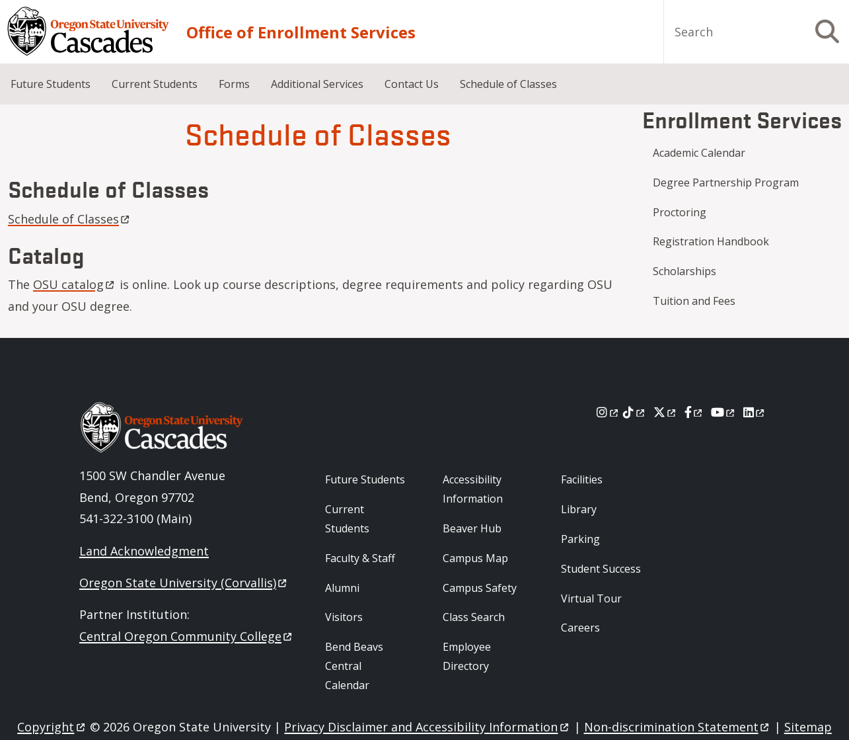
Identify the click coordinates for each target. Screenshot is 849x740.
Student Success (601, 568)
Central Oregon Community (186, 636)
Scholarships (684, 271)
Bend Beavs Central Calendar (354, 665)
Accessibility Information (473, 489)
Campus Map (475, 558)
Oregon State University (184, 583)
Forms (234, 84)
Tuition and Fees (694, 301)
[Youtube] (724, 412)
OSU (74, 284)
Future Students (51, 84)
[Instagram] (608, 412)
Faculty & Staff (360, 558)
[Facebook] (694, 412)
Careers (580, 627)
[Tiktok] (634, 412)
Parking (580, 539)
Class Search (474, 617)
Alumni (342, 588)
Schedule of (69, 219)
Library (579, 509)
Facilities (582, 479)
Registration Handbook (711, 241)
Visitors (344, 617)
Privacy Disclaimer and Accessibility (427, 727)
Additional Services (317, 84)
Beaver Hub (472, 528)
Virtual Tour (591, 598)
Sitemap (808, 727)
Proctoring (679, 212)
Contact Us (412, 84)
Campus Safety (480, 588)
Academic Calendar (699, 152)
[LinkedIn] (754, 412)
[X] (665, 412)
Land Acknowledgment (144, 551)
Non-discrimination (677, 727)
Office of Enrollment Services (301, 32)
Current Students (155, 84)
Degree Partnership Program (726, 182)
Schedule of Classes (508, 84)
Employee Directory (467, 656)
